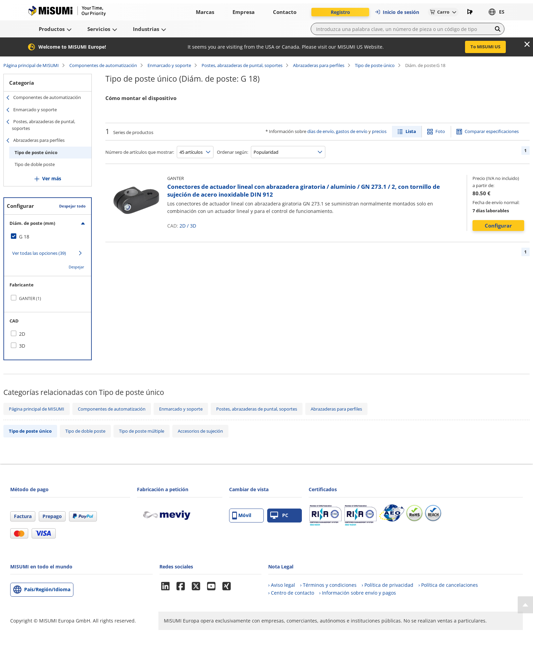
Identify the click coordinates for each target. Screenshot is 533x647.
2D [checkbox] (22, 334)
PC (279, 515)
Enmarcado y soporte (169, 65)
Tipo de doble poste (35, 164)
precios (379, 131)
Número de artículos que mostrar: (139, 152)
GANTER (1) (30, 298)
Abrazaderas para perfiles (318, 65)
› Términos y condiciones (328, 585)
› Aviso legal (281, 585)
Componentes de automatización (103, 65)
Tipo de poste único (375, 65)
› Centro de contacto (291, 593)
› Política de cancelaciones (448, 585)
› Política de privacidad (387, 585)
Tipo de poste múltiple (141, 431)
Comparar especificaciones (492, 131)
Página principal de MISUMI (31, 65)
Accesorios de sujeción (200, 431)
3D (193, 225)
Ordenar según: (232, 152)
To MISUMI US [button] (485, 47)
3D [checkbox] (22, 346)
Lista (411, 131)
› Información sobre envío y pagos (357, 593)
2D (182, 225)
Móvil (241, 515)
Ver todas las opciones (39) (39, 253)
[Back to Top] (525, 604)
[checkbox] (47, 237)
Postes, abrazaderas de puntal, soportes (242, 65)
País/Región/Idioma (47, 589)
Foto (440, 131)
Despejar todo (72, 206)
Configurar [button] (498, 225)
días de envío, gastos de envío (337, 131)
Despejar (76, 266)
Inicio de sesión (397, 12)
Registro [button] (340, 12)
